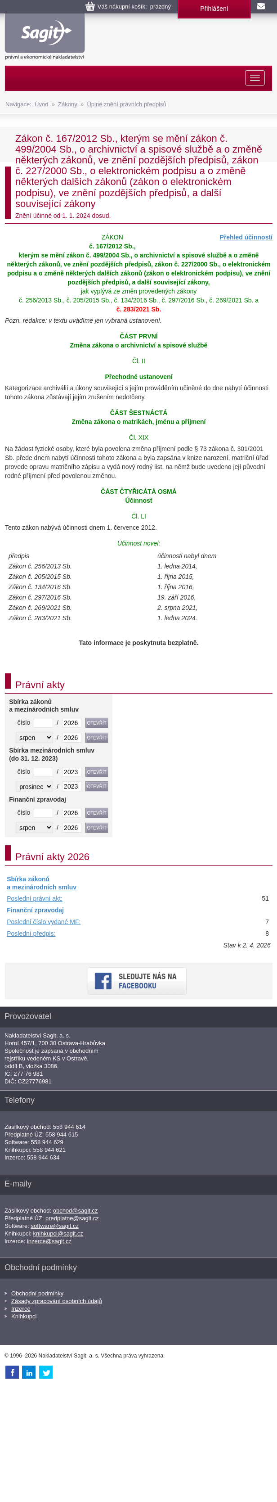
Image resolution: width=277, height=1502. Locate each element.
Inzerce (21, 1308)
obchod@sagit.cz (75, 1210)
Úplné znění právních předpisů (126, 104)
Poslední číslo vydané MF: (43, 921)
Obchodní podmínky (37, 1293)
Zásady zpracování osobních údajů (56, 1301)
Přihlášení (214, 8)
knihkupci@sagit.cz (58, 1233)
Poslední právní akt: (35, 898)
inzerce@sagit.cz (49, 1241)
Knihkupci (23, 1316)
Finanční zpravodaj (35, 910)
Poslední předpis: (31, 933)
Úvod (41, 104)
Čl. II (138, 361)
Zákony (67, 104)
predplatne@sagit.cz (72, 1218)
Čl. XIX (139, 437)
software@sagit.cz (55, 1225)
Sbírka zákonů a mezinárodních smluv (41, 883)
